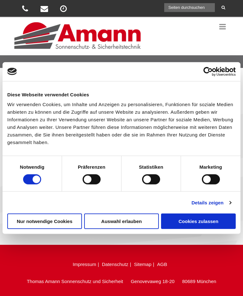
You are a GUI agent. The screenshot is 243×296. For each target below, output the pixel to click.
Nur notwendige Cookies (44, 221)
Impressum (84, 264)
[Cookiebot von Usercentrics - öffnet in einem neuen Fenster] (208, 71)
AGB (162, 264)
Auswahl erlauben (121, 221)
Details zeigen (207, 202)
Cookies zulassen (198, 221)
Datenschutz (115, 264)
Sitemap (142, 264)
